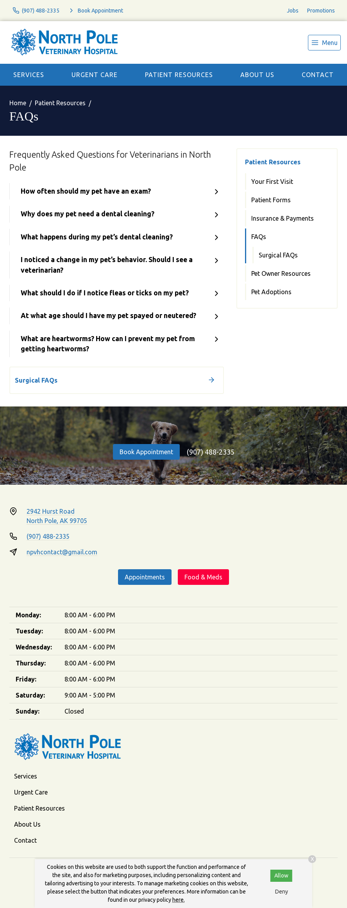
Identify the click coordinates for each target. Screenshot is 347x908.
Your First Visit (272, 181)
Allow (281, 875)
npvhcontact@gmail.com (62, 552)
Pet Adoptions (271, 291)
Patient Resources (179, 74)
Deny (281, 891)
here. (178, 900)
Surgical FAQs (278, 255)
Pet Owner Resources (281, 273)
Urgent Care (95, 74)
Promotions (321, 10)
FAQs (258, 236)
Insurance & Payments (282, 218)
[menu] (324, 42)
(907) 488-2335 (210, 452)
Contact (318, 74)
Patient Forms (271, 199)
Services (28, 74)
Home (17, 102)
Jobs (293, 10)
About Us (257, 74)
